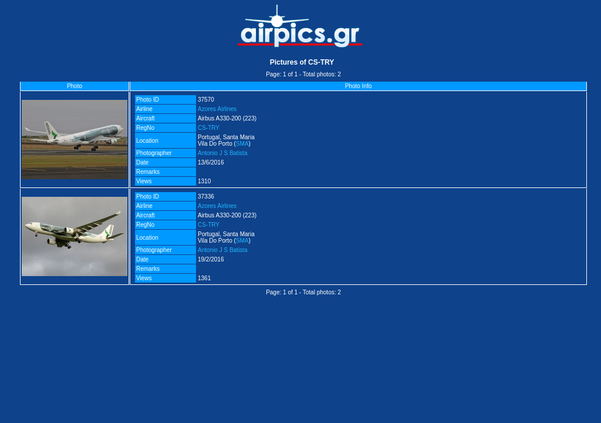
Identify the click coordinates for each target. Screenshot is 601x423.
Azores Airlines (217, 109)
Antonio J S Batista (223, 153)
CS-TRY (209, 128)
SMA (242, 143)
